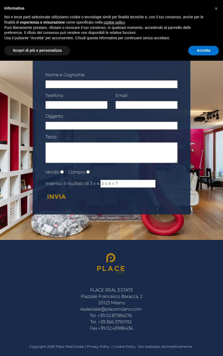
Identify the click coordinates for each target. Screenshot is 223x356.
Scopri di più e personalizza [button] (37, 50)
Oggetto (54, 116)
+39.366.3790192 (115, 321)
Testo (51, 136)
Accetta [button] (203, 50)
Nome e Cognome (65, 74)
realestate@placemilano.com (111, 309)
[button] (216, 8)
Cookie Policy (124, 347)
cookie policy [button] (114, 22)
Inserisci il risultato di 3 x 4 (72, 183)
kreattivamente (179, 347)
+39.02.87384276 (114, 315)
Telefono (54, 95)
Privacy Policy (98, 347)
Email (121, 95)
